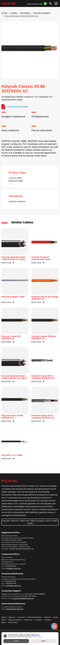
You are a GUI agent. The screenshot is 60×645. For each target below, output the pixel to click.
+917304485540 (39, 594)
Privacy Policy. (37, 637)
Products (21, 617)
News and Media (14, 620)
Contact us (28, 620)
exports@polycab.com (14, 609)
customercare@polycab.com (23, 598)
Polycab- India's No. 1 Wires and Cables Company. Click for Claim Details (30, 522)
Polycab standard (41, 13)
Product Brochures (34, 617)
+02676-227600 (15, 549)
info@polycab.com (13, 568)
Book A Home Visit (35, 4)
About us (12, 617)
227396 (24, 549)
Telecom (47, 617)
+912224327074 (10, 566)
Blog (3, 622)
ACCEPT (16, 641)
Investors (38, 620)
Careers (47, 620)
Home (4, 13)
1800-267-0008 (30, 596)
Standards (25, 13)
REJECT (44, 641)
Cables (13, 13)
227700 (30, 549)
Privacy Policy (13, 622)
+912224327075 (10, 583)
